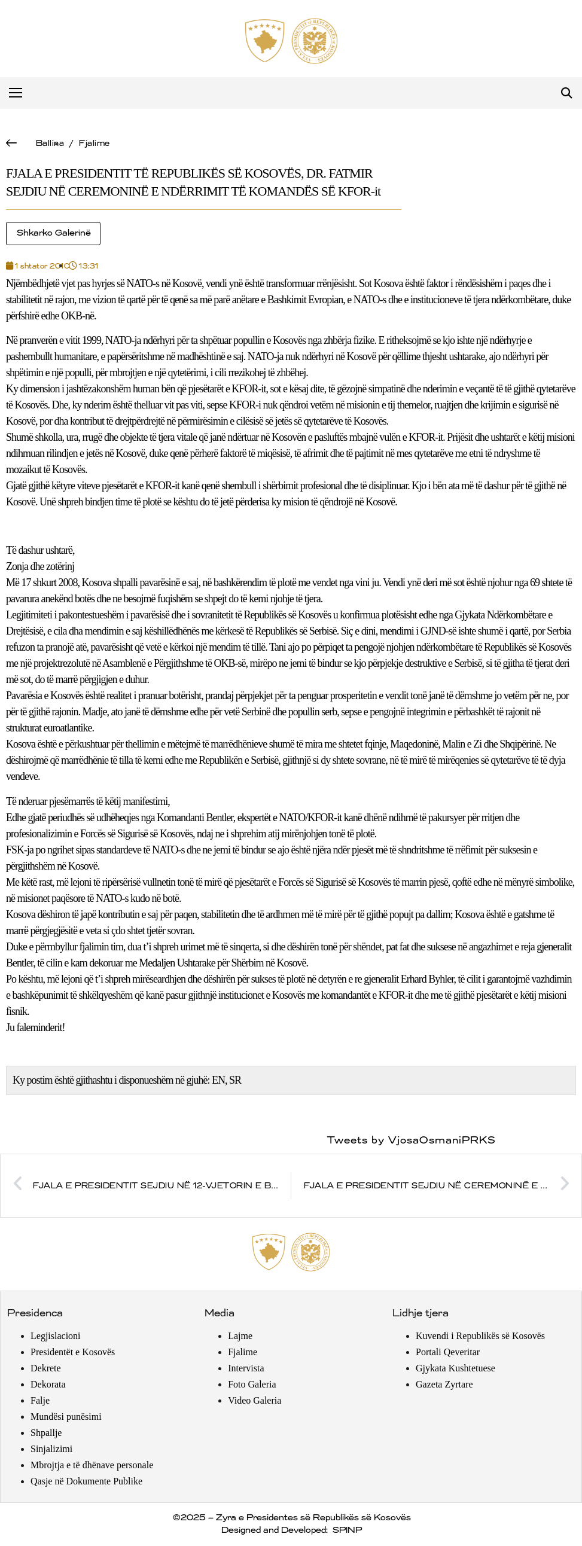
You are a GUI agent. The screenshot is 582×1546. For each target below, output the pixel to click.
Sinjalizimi (51, 1449)
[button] (566, 93)
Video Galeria (254, 1400)
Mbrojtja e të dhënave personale (92, 1465)
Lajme (240, 1336)
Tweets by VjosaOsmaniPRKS (411, 1140)
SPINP (346, 1530)
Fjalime (93, 143)
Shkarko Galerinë (53, 233)
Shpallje (46, 1433)
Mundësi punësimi (66, 1416)
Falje (40, 1400)
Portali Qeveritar (448, 1352)
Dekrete (46, 1368)
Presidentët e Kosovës (73, 1352)
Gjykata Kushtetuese (455, 1368)
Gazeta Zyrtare (444, 1384)
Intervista (246, 1368)
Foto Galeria (252, 1384)
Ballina (49, 143)
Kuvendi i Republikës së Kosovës (480, 1336)
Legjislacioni (56, 1336)
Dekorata (48, 1384)
